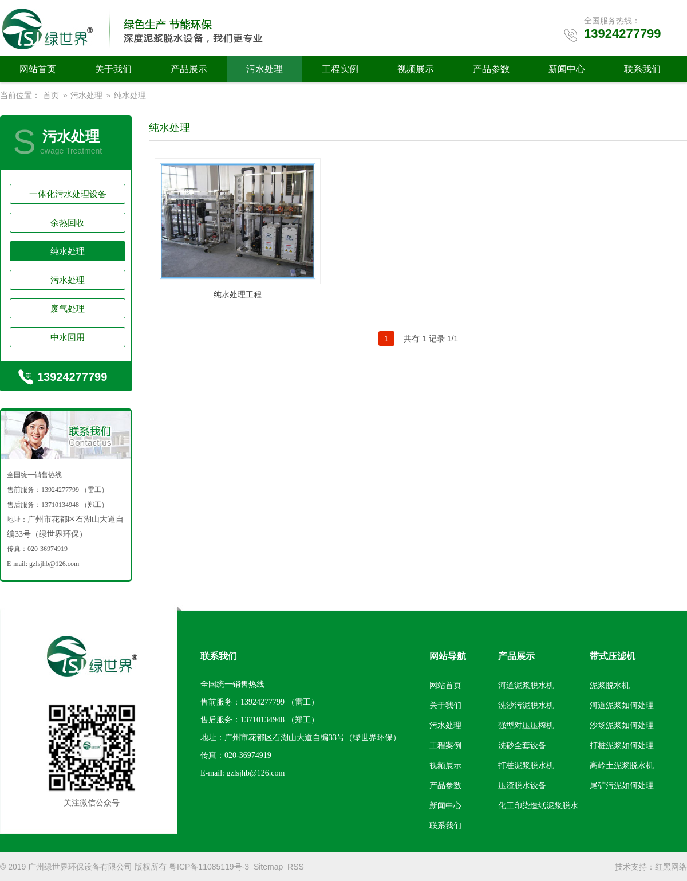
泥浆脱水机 (610, 685)
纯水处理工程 (238, 294)
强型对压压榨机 (526, 725)
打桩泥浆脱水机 (526, 765)
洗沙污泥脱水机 (526, 705)
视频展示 (415, 69)
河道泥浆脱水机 (526, 685)
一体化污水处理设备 (67, 194)
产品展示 (189, 69)
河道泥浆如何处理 (622, 705)
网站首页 (37, 69)
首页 (51, 95)
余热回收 (67, 222)
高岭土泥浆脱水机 (622, 765)
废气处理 (67, 308)
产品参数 (491, 69)
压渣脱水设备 (522, 785)
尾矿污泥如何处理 (622, 785)
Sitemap (268, 866)
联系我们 (642, 69)
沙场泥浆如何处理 (622, 725)
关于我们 (113, 69)
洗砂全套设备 (522, 745)
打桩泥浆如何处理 (622, 745)
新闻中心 (566, 69)
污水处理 (264, 69)
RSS (295, 866)
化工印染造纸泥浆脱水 (538, 805)
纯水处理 (130, 95)
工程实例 (340, 69)
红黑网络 (671, 866)
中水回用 (67, 337)
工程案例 (445, 745)
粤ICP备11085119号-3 (209, 866)
